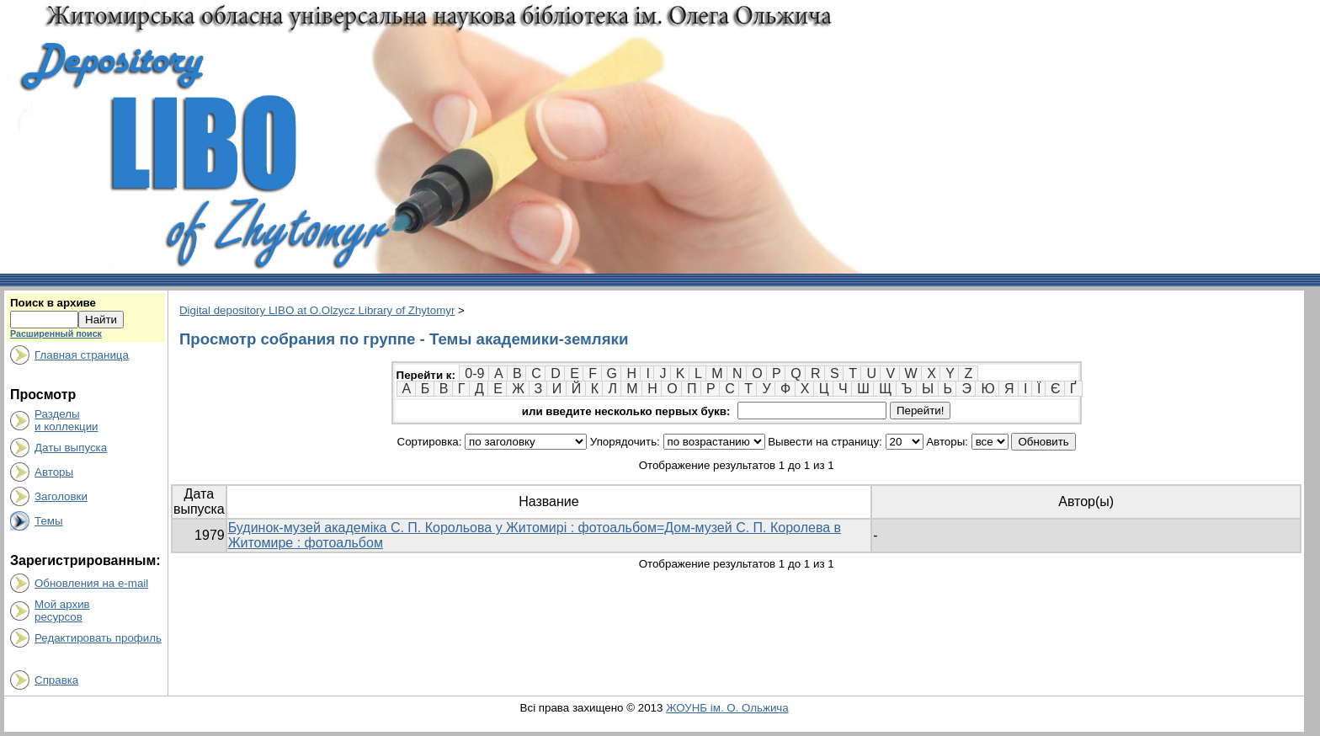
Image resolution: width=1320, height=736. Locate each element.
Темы (49, 521)
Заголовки (61, 496)
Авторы (54, 472)
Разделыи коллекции (66, 420)
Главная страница (82, 355)
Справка (56, 680)
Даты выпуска (71, 447)
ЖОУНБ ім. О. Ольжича (727, 707)
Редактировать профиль (98, 638)
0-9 (474, 373)
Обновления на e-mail (91, 583)
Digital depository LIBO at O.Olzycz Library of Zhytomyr (317, 310)
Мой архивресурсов (62, 610)
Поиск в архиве (53, 302)
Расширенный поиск (56, 333)
